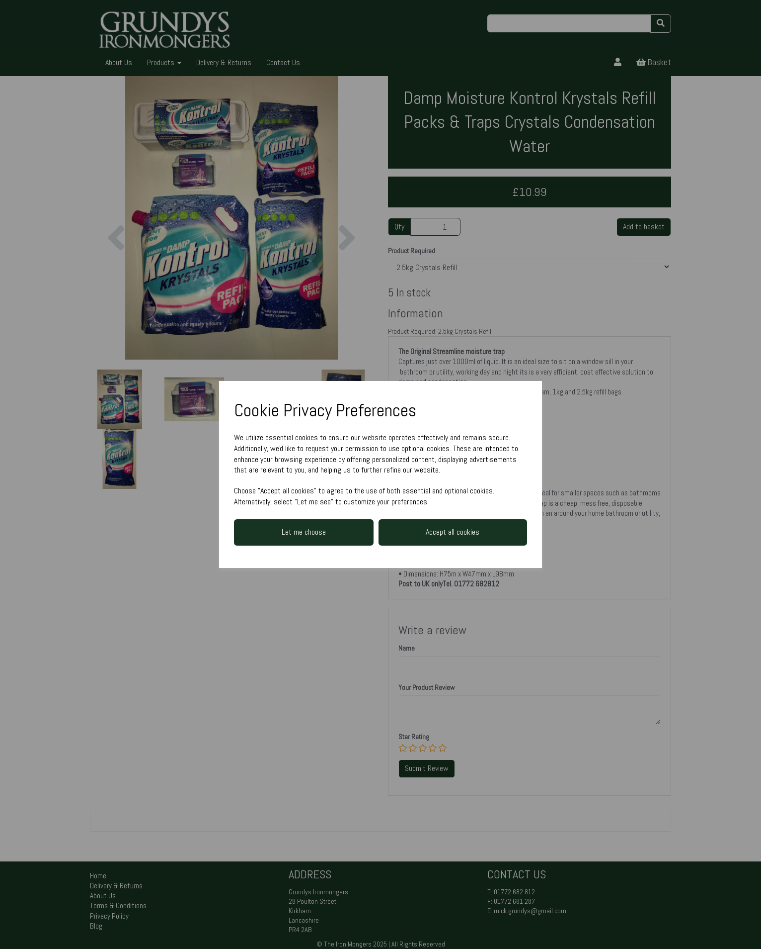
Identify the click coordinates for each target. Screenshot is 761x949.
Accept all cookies (452, 532)
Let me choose (304, 532)
